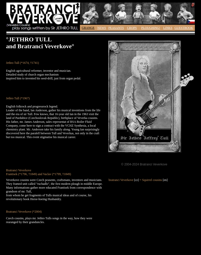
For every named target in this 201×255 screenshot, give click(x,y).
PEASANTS (116, 28)
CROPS (132, 28)
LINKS (167, 28)
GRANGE (88, 28)
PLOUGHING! (150, 28)
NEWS (101, 28)
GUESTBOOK (183, 28)
